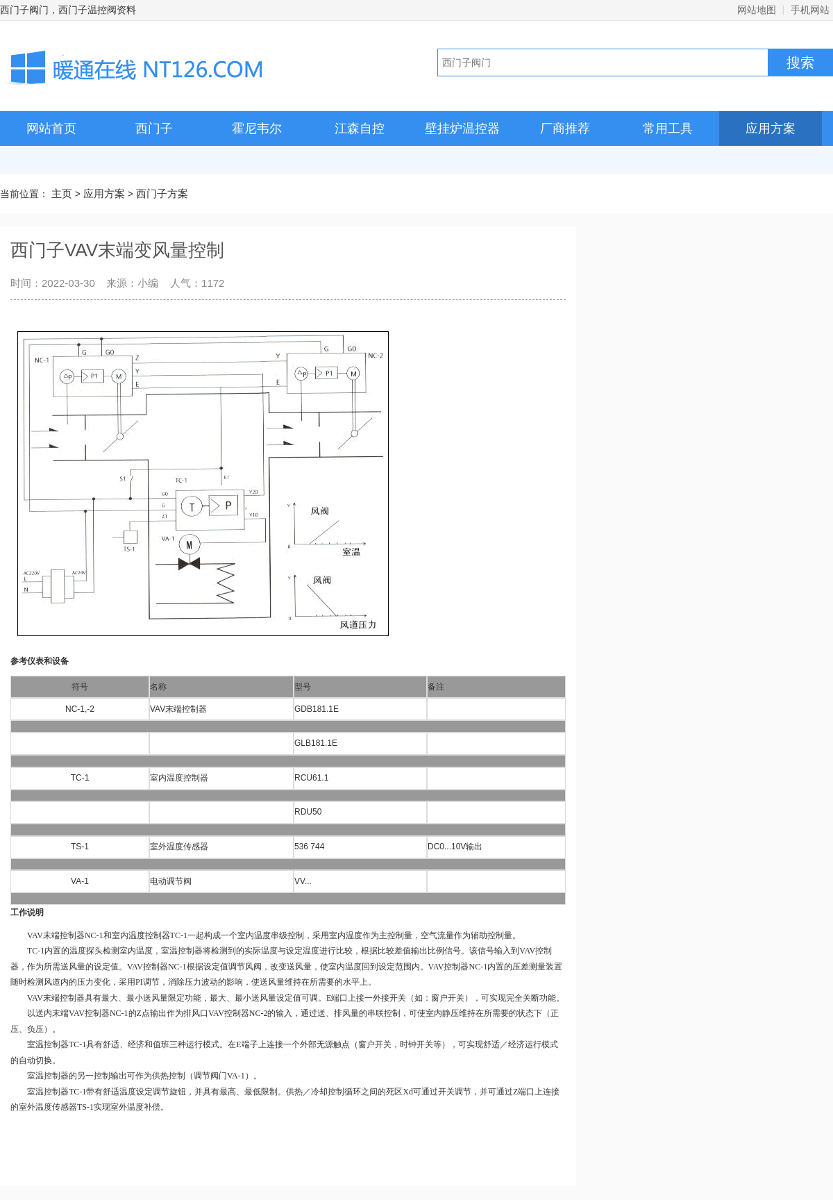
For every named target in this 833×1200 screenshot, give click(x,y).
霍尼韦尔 (257, 128)
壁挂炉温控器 (462, 128)
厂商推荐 (565, 128)
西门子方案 (162, 193)
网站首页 (51, 128)
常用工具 (668, 128)
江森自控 (360, 128)
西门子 (154, 128)
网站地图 (756, 9)
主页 (61, 193)
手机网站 (810, 9)
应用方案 (771, 128)
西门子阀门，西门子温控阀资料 (68, 9)
